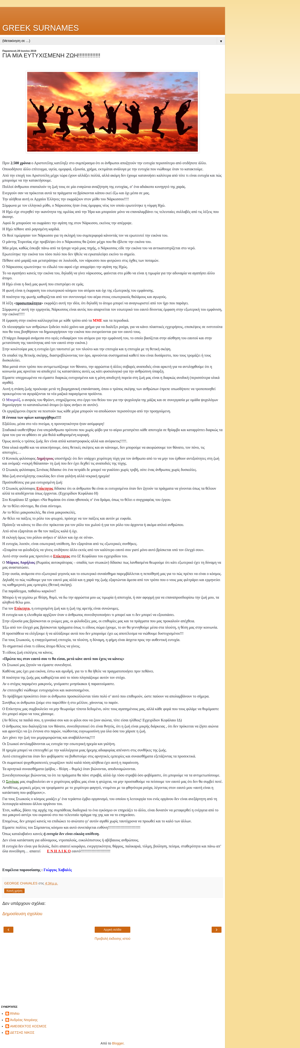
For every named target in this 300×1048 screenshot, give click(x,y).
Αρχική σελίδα (112, 929)
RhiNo (14, 1013)
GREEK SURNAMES (40, 27)
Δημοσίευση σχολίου (22, 913)
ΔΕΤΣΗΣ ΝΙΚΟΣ (22, 1032)
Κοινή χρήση (14, 890)
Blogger (118, 1043)
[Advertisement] (112, 13)
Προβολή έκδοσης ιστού (113, 938)
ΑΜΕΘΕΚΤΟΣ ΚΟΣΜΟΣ (28, 1026)
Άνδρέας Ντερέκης (24, 1020)
